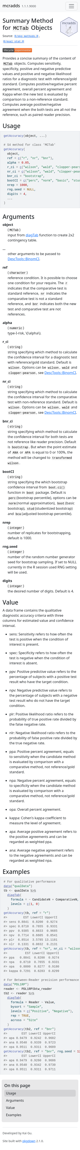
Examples (13, 1115)
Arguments (15, 1100)
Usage (11, 1093)
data (7, 886)
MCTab (7, 64)
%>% (33, 890)
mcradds (11, 6)
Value (10, 1107)
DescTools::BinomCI (23, 259)
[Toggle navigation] (71, 6)
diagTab (32, 235)
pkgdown (28, 1141)
